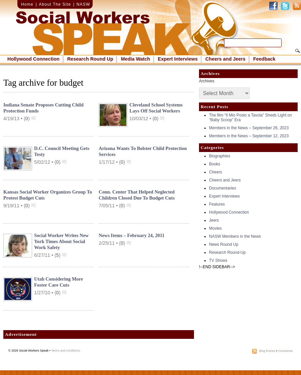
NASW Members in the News (235, 236)
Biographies (219, 156)
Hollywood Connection (33, 59)
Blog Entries (267, 351)
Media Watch (135, 59)
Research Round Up (90, 59)
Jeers (214, 220)
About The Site (55, 4)
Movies (215, 228)
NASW (83, 4)
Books (214, 164)
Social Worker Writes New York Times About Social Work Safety (61, 241)
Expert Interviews (178, 59)
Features (217, 204)
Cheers (215, 172)
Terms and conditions (65, 350)
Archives (206, 81)
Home (27, 4)
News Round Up (223, 244)
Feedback (264, 59)
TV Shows (218, 260)
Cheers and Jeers (225, 59)
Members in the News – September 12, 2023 (249, 136)
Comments (285, 351)
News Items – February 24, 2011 (132, 235)
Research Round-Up (227, 252)
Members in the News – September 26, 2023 (249, 128)
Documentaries (222, 188)
